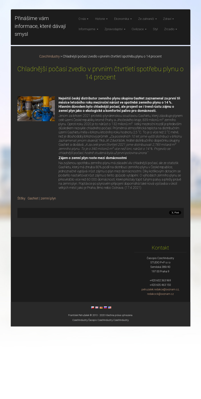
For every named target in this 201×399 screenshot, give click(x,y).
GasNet (33, 271)
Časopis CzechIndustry (100, 392)
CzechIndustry (49, 129)
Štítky (21, 271)
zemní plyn (48, 271)
